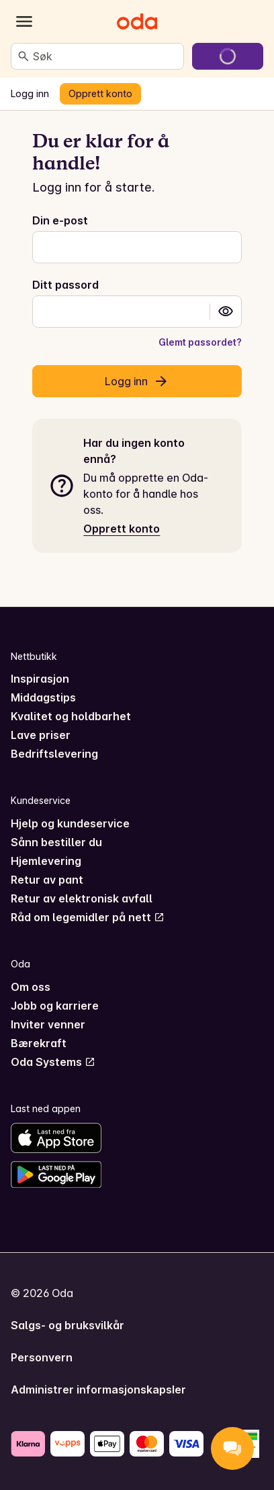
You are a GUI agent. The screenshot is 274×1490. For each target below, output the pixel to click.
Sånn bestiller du (56, 842)
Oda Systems (53, 1062)
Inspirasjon (40, 678)
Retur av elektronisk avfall (81, 898)
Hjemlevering (46, 861)
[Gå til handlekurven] (227, 56)
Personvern (42, 1357)
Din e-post (60, 220)
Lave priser (41, 735)
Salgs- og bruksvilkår (67, 1325)
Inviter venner (48, 1024)
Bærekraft (38, 1043)
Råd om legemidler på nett (88, 917)
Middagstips (43, 697)
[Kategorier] (24, 21)
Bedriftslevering (54, 753)
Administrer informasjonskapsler (98, 1389)
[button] (226, 311)
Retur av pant (47, 879)
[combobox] (105, 56)
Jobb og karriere (55, 1005)
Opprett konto (121, 528)
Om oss (30, 987)
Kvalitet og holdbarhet (71, 716)
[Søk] (23, 56)
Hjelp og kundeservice (70, 823)
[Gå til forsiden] (137, 21)
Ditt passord (65, 284)
